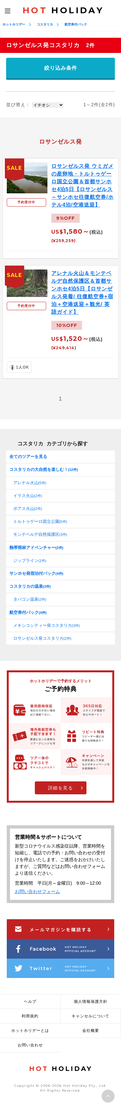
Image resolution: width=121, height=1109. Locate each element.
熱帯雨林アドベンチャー (36, 547)
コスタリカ (45, 24)
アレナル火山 (29, 482)
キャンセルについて (90, 1016)
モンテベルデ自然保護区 (40, 534)
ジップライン (29, 560)
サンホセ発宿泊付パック (36, 573)
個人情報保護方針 (90, 1001)
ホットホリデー (14, 24)
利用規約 (30, 1016)
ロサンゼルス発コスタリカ (42, 638)
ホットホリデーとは (30, 1030)
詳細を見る (60, 787)
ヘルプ (30, 1001)
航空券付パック (76, 24)
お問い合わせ (30, 1045)
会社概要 (90, 1030)
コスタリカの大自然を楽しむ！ (43, 469)
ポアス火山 (27, 508)
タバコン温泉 (29, 599)
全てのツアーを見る (28, 456)
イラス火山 (27, 495)
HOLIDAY (63, 10)
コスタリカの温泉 (30, 586)
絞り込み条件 (60, 68)
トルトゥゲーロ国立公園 (40, 521)
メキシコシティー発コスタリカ (46, 625)
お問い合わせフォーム (37, 891)
